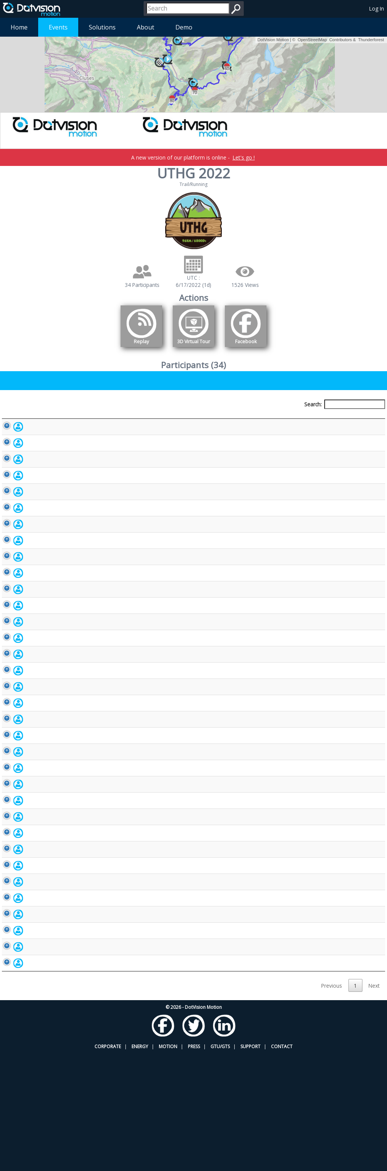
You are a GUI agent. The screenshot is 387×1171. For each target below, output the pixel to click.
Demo (183, 27)
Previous (331, 1102)
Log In (376, 8)
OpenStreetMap (312, 39)
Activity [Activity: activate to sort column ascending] (314, 418)
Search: (344, 404)
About (145, 27)
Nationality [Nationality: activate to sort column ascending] (225, 418)
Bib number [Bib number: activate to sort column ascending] (159, 418)
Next (373, 1102)
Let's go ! (243, 157)
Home (19, 27)
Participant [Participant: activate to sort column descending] (49, 418)
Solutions (102, 27)
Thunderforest (371, 39)
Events (58, 27)
